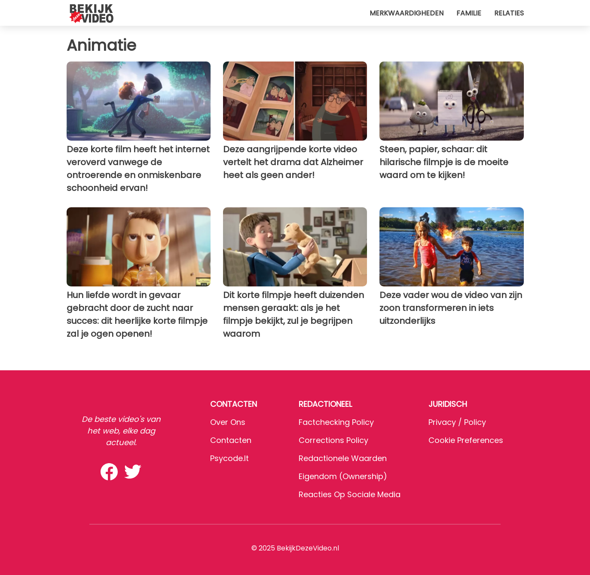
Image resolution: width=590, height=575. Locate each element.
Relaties (509, 13)
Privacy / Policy (457, 422)
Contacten (230, 440)
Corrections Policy (333, 440)
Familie (468, 13)
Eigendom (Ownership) (343, 476)
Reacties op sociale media (349, 494)
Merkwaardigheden (406, 13)
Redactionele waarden (343, 458)
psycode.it (229, 458)
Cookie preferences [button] (465, 440)
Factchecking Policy (336, 422)
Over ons (227, 422)
